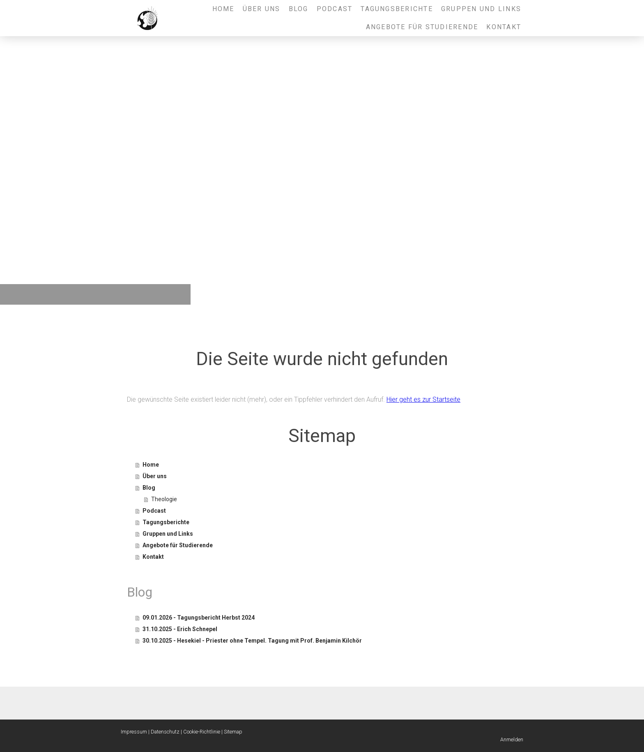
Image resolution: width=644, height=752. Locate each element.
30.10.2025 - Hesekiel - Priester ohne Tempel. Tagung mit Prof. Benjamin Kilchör (252, 640)
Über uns (262, 9)
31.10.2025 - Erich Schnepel (180, 629)
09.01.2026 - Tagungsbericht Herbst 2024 (199, 617)
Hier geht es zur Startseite (423, 399)
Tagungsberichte (397, 9)
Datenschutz (165, 732)
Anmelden (511, 739)
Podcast (335, 9)
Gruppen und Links (481, 9)
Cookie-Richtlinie (201, 732)
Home (223, 9)
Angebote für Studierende (422, 27)
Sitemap (233, 732)
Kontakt (503, 27)
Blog (298, 9)
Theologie (164, 499)
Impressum (134, 732)
